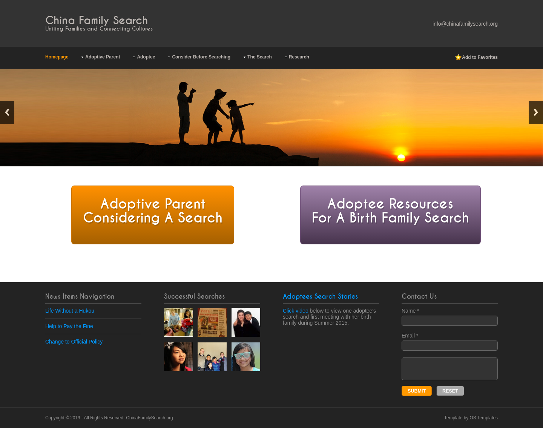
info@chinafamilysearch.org (465, 24)
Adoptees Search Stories (320, 296)
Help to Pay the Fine (69, 326)
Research (299, 57)
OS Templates (484, 417)
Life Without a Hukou (69, 311)
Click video (295, 311)
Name (450, 317)
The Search (259, 57)
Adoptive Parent (102, 57)
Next (536, 112)
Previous (7, 112)
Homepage (56, 57)
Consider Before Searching (201, 57)
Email (450, 342)
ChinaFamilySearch (145, 417)
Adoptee (146, 57)
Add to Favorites (476, 57)
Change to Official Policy (74, 342)
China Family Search (96, 20)
